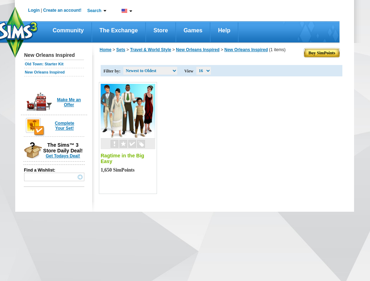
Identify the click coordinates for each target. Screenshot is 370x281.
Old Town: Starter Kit (44, 64)
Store (160, 30)
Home (105, 49)
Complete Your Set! (64, 126)
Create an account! (62, 10)
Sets (120, 49)
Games (193, 30)
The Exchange (119, 30)
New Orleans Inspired (45, 72)
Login (34, 10)
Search (94, 10)
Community (68, 30)
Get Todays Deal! (63, 155)
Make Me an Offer (69, 102)
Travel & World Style (150, 49)
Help (224, 30)
